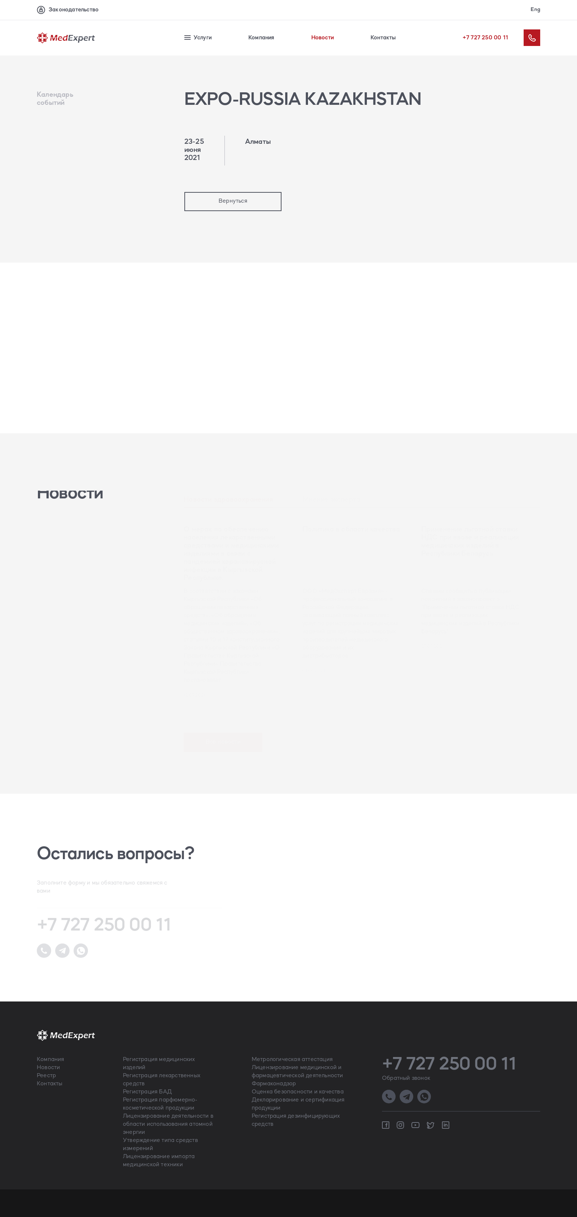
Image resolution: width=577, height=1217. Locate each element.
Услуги (198, 38)
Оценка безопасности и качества (298, 1092)
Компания (261, 38)
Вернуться (233, 201)
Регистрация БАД (147, 1092)
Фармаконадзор (274, 1084)
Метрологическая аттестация (292, 1060)
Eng (535, 10)
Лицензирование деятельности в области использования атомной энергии (168, 1124)
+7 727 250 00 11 (485, 38)
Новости (322, 38)
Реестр (46, 1076)
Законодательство (68, 10)
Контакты (383, 38)
